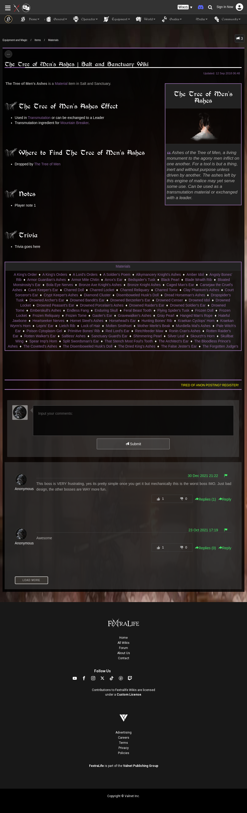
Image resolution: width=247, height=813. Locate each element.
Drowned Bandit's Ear (87, 300)
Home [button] (29, 19)
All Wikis (123, 643)
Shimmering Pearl (147, 336)
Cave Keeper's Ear (43, 290)
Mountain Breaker (74, 123)
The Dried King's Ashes (136, 346)
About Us (123, 653)
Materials (53, 40)
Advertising (123, 732)
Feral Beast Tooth (138, 310)
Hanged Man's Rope (196, 315)
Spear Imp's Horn (43, 341)
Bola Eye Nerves (59, 285)
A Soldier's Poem (116, 274)
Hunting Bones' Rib (157, 321)
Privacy (124, 748)
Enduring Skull (106, 310)
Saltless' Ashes (73, 336)
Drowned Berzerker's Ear (130, 300)
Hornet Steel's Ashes (86, 321)
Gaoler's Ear (102, 315)
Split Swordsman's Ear (81, 341)
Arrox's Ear (113, 280)
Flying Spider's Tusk (173, 310)
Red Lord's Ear (117, 331)
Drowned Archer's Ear (46, 300)
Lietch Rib (67, 326)
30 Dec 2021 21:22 (203, 476)
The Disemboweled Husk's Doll (87, 346)
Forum (123, 648)
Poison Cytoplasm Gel (44, 331)
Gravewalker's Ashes (134, 315)
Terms (123, 743)
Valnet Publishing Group (140, 766)
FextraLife (96, 766)
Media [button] (197, 19)
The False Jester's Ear (179, 346)
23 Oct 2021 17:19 (203, 530)
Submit (133, 444)
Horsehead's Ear (122, 321)
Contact (123, 658)
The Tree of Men (47, 164)
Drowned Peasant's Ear (55, 305)
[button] (185, 7)
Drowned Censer (169, 300)
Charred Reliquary (134, 290)
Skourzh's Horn (202, 336)
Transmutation (39, 118)
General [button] (56, 19)
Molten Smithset (119, 326)
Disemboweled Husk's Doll (137, 295)
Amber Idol (195, 274)
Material (61, 84)
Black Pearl (170, 280)
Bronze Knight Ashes (144, 285)
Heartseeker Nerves (49, 321)
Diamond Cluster (97, 295)
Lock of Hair (90, 326)
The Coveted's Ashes (40, 346)
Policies (123, 753)
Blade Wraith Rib (198, 280)
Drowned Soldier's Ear (188, 305)
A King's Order (25, 274)
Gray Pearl (165, 315)
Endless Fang (78, 310)
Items (38, 40)
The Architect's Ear (174, 341)
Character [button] (85, 19)
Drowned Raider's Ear (146, 305)
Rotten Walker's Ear (40, 336)
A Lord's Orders (85, 274)
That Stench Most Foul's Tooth (129, 341)
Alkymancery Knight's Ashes (158, 274)
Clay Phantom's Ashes (201, 290)
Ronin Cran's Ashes (185, 331)
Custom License (129, 694)
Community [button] (227, 19)
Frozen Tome (76, 315)
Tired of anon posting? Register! (210, 385)
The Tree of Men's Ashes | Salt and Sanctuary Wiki (76, 64)
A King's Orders (54, 274)
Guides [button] (171, 19)
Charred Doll (74, 290)
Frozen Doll (204, 310)
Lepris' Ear (44, 326)
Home (123, 637)
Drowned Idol (199, 300)
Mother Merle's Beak (153, 326)
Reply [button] (225, 499)
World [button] (145, 19)
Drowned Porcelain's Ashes (101, 305)
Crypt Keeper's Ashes (61, 295)
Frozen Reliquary (46, 315)
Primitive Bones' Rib (84, 331)
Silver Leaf (176, 336)
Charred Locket (102, 290)
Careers (123, 737)
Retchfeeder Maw (149, 331)
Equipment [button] (116, 19)
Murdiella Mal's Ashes (193, 326)
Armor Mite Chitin (85, 280)
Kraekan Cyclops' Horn (196, 321)
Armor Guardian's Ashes (46, 280)
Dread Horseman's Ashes (185, 295)
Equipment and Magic (15, 40)
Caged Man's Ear (180, 285)
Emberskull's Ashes (45, 310)
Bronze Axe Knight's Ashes (100, 285)
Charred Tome (166, 290)
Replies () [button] (205, 499)
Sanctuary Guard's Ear (109, 336)
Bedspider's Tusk (141, 280)
